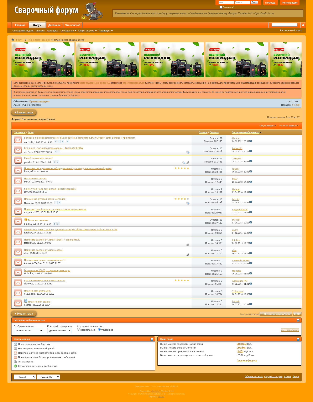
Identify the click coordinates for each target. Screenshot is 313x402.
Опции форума (86, 30)
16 (221, 199)
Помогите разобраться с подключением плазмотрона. (55, 209)
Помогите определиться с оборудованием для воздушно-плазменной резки (67, 168)
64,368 (295, 104)
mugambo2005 (32, 212)
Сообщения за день (22, 30)
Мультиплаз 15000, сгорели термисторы (47, 270)
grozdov (28, 162)
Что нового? (72, 25)
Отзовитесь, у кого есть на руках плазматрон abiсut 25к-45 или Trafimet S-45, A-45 (70, 229)
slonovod (28, 283)
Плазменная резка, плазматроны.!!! (44, 260)
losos (26, 171)
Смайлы (241, 347)
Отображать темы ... (25, 326)
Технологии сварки (39, 39)
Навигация (104, 30)
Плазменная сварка (35, 178)
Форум (37, 25)
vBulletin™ (156, 391)
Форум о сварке (273, 376)
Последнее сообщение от (247, 132)
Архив (287, 376)
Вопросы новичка (38, 220)
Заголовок (19, 132)
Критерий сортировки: (60, 326)
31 (221, 138)
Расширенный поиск (291, 30)
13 (221, 219)
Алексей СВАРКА (33, 263)
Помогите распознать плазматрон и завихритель (52, 239)
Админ (17, 104)
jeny (26, 191)
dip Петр (28, 152)
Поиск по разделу (288, 125)
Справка (40, 30)
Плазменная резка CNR (37, 290)
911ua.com (29, 293)
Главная (20, 25)
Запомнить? (227, 7)
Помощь (270, 2)
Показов (214, 132)
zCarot (161, 396)
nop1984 (28, 142)
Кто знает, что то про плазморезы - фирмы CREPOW (53, 147)
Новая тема (24, 112)
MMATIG (28, 181)
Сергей (27, 304)
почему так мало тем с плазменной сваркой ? (50, 188)
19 (221, 158)
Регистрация (289, 2)
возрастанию (86, 329)
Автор (31, 132)
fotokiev (28, 224)
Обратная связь (254, 376)
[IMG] (240, 351)
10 (221, 148)
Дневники (54, 25)
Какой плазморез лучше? (38, 158)
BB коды (242, 343)
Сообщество (67, 30)
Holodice (28, 273)
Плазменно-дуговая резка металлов (45, 198)
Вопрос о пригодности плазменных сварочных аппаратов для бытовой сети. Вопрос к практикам (79, 137)
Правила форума (39, 101)
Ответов (203, 132)
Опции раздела (267, 125)
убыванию (105, 329)
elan (26, 253)
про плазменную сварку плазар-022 (44, 280)
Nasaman (29, 203)
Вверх (297, 314)
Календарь (52, 30)
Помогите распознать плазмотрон (43, 249)
